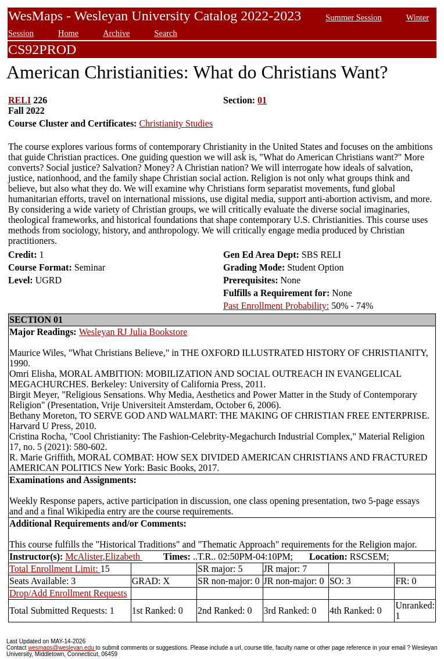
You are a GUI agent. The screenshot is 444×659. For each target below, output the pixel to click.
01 (262, 100)
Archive (116, 33)
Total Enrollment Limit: (55, 569)
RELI (19, 100)
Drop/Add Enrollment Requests (68, 593)
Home (68, 33)
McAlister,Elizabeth (103, 556)
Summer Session (353, 17)
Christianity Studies (176, 123)
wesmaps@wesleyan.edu (61, 647)
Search (166, 33)
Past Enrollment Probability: (276, 306)
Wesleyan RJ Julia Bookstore (133, 332)
